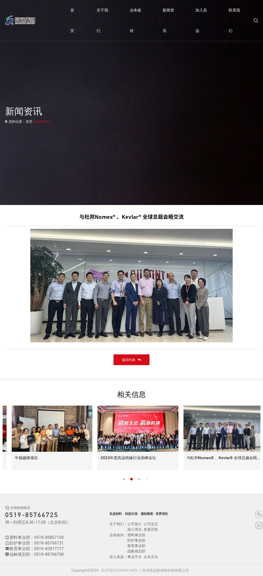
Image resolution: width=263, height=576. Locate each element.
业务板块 (135, 20)
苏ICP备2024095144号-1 (121, 570)
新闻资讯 (168, 20)
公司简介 (134, 524)
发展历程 (151, 529)
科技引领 (131, 513)
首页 (72, 20)
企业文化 (151, 557)
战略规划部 (136, 551)
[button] (131, 479)
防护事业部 (136, 540)
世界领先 (162, 513)
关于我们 (102, 20)
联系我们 (234, 20)
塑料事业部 (136, 535)
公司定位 (151, 524)
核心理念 (134, 529)
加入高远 (201, 20)
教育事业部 (136, 546)
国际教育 (147, 513)
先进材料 (115, 513)
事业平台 (134, 557)
